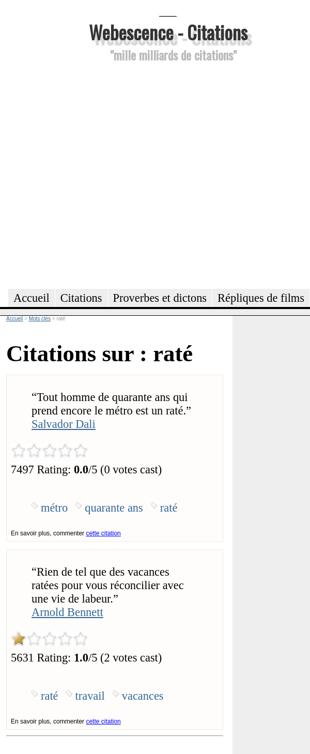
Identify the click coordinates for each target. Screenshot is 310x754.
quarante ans (114, 507)
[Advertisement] (102, 174)
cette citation (103, 533)
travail (90, 695)
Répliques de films (261, 297)
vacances (143, 695)
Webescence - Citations (168, 31)
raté (169, 507)
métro (54, 507)
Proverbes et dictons (160, 297)
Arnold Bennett (67, 612)
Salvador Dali (64, 424)
